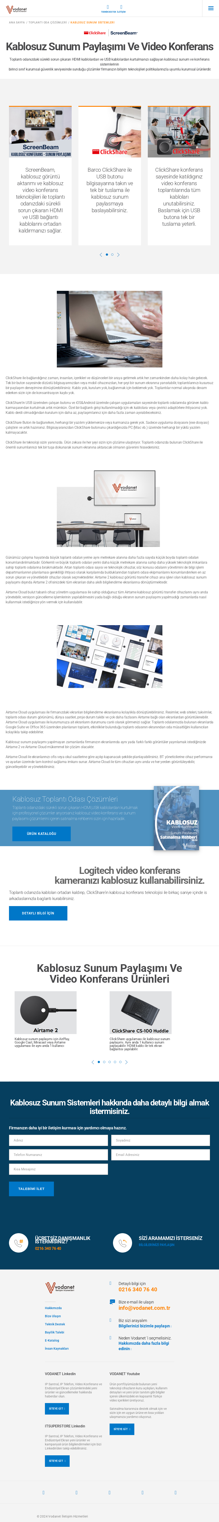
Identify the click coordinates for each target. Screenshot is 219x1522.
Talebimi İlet (31, 1189)
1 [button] (107, 254)
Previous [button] (101, 255)
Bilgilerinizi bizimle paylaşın (145, 1326)
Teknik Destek (108, 8)
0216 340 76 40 (138, 1289)
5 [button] (120, 1062)
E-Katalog (52, 1340)
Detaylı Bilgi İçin (38, 913)
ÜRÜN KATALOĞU (41, 834)
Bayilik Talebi (54, 1332)
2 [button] (112, 254)
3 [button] (109, 1062)
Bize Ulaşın (53, 1316)
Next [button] (118, 255)
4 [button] (115, 1062)
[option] (40, 175)
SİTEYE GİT (57, 1408)
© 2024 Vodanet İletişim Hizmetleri (62, 1516)
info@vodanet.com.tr (144, 1308)
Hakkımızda (53, 1308)
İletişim (121, 8)
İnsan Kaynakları (57, 1348)
